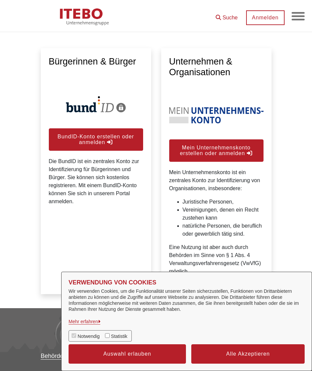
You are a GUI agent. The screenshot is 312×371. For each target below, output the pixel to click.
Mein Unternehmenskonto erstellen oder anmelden (216, 150)
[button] (226, 15)
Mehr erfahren (83, 321)
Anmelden (264, 17)
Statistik (119, 336)
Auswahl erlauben (127, 354)
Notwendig (89, 336)
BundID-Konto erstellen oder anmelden (96, 139)
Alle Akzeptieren (248, 354)
